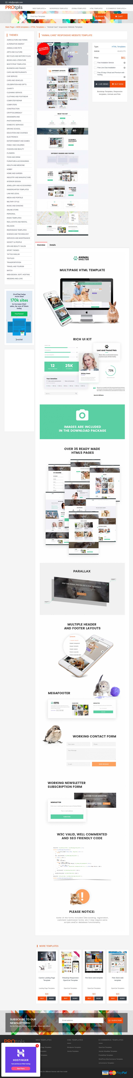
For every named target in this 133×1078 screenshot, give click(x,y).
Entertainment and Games (18, 141)
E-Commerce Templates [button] (116, 8)
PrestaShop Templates (106, 1055)
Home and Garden (14, 173)
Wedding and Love (15, 279)
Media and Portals (15, 198)
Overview (41, 245)
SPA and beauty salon (16, 246)
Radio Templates (14, 218)
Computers (12, 105)
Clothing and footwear (17, 97)
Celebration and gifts (16, 84)
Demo (51, 998)
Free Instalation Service (105, 63)
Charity (10, 88)
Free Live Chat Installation (106, 68)
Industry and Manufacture (19, 177)
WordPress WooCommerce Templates (111, 1059)
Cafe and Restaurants (17, 72)
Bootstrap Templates (16, 64)
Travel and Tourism (15, 266)
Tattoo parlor (13, 254)
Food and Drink (13, 157)
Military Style (13, 202)
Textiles (10, 258)
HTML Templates (96, 8)
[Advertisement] (19, 390)
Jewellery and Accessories (19, 185)
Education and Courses (17, 133)
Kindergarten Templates (18, 190)
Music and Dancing (15, 206)
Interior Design (14, 181)
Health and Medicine (16, 165)
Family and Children (15, 145)
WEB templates (22, 27)
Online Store (12, 210)
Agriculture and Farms (17, 40)
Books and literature (16, 60)
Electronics (12, 137)
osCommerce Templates (106, 1063)
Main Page (9, 27)
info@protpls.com (14, 2)
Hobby (9, 169)
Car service (12, 76)
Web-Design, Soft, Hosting (18, 275)
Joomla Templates (79, 8)
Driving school (13, 129)
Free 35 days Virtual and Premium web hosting (110, 74)
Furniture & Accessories (18, 161)
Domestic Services (15, 125)
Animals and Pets (14, 48)
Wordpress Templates (59, 8)
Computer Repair (14, 101)
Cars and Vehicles (15, 80)
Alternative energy (15, 44)
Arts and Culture (14, 52)
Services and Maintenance (18, 238)
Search (100, 16)
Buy (42, 998)
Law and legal (13, 194)
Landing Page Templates (43, 1047)
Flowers (11, 153)
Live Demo (102, 84)
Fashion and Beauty (15, 149)
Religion (10, 226)
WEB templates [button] (39, 8)
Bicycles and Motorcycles (19, 56)
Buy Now (117, 84)
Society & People (14, 242)
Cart (119, 16)
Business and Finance (16, 68)
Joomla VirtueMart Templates (108, 1051)
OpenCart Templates (105, 1047)
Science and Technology (18, 234)
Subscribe (115, 1020)
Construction (13, 109)
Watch (9, 270)
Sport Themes (13, 250)
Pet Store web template (94, 978)
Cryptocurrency (14, 113)
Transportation (14, 262)
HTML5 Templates (41, 1055)
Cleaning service (14, 92)
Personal (11, 214)
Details (53, 245)
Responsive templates (17, 230)
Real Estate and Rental (17, 222)
